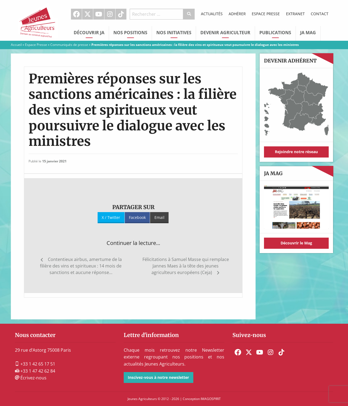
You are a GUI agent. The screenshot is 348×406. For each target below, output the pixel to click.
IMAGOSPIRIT (211, 398)
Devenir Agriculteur (225, 33)
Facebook (76, 14)
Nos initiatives (173, 33)
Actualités (212, 13)
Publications (275, 33)
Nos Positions (130, 33)
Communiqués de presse (69, 44)
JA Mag (308, 33)
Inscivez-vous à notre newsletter (158, 377)
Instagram (109, 14)
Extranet (295, 13)
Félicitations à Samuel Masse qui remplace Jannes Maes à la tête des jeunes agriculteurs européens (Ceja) (185, 265)
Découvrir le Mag (296, 243)
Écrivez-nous (30, 378)
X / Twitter (111, 217)
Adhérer (237, 13)
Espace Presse (266, 13)
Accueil (16, 44)
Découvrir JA (89, 33)
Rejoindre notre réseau (296, 151)
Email (159, 217)
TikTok (121, 14)
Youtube (98, 14)
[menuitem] (76, 14)
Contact (319, 13)
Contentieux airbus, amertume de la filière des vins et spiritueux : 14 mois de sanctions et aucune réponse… (81, 265)
